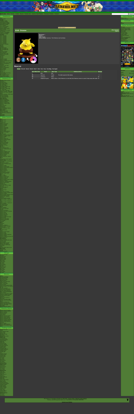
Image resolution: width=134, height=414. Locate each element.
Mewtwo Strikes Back (4, 277)
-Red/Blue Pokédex (3, 20)
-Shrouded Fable (3, 348)
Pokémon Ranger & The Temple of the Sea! (6, 287)
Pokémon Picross (3, 168)
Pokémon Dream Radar (4, 176)
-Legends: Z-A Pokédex (4, 32)
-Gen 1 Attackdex (3, 35)
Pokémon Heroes (3, 282)
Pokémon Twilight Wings (4, 100)
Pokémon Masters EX (4, 128)
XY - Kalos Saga (3, 89)
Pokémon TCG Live (3, 145)
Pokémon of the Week (4, 54)
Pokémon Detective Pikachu (5, 306)
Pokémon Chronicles (4, 95)
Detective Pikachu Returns (5, 131)
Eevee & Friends (3, 323)
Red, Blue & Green (3, 229)
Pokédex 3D (2, 183)
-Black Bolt (2, 341)
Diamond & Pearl (3, 189)
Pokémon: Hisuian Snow (4, 102)
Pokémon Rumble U (4, 178)
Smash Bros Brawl (3, 205)
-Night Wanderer (3, 386)
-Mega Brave (2, 376)
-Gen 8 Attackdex (3, 42)
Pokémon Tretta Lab (4, 177)
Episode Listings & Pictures (5, 80)
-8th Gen (1, 57)
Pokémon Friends (3, 125)
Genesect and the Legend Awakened (5, 296)
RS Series (2, 263)
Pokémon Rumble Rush (4, 152)
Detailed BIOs (2, 257)
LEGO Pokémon (3, 68)
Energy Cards (2, 333)
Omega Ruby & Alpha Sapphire (6, 159)
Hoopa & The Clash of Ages (5, 299)
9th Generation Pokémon (4, 74)
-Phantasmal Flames (4, 339)
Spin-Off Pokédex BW (4, 49)
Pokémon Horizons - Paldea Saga (6, 94)
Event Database (3, 73)
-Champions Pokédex (4, 33)
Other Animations (3, 109)
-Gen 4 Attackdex (3, 38)
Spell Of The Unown (4, 279)
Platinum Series (3, 266)
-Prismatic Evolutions (4, 345)
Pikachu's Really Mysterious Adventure (5, 322)
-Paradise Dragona (3, 384)
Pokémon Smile (3, 141)
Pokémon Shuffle (3, 165)
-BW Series (2, 359)
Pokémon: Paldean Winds (5, 103)
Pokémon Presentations (4, 67)
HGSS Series (2, 267)
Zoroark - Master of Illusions (5, 290)
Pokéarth (57, 13)
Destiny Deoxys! (3, 284)
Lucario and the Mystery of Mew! (6, 285)
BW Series (2, 268)
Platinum (1, 190)
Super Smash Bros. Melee (5, 227)
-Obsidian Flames (3, 353)
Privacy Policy (71, 398)
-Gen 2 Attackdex (3, 36)
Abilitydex (2, 46)
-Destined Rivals (3, 343)
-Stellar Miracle (3, 385)
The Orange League (4, 83)
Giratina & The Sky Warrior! (5, 288)
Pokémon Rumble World (4, 166)
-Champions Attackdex (4, 44)
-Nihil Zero (2, 373)
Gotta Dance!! (2, 314)
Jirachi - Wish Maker (4, 283)
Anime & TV (6, 78)
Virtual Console (3, 241)
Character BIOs (3, 256)
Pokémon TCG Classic (4, 336)
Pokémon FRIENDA (4, 251)
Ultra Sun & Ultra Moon (4, 147)
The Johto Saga (3, 84)
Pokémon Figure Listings (125, 28)
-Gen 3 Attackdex (3, 37)
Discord (21, 13)
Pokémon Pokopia (3, 124)
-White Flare (2, 342)
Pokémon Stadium (3, 235)
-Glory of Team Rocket (4, 379)
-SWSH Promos (3, 366)
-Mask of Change (3, 387)
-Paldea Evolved (3, 354)
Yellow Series (2, 261)
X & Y (1, 158)
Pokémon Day (2, 66)
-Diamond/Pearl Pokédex (4, 23)
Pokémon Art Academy (4, 162)
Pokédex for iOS (3, 187)
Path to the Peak (3, 105)
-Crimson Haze (3, 388)
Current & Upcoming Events (5, 72)
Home (8, 13)
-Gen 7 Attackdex (3, 41)
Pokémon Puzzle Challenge (5, 226)
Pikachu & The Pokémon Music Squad (6, 325)
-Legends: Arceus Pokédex (5, 30)
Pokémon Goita (3, 249)
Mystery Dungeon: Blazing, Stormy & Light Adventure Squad (6, 195)
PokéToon (2, 104)
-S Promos (2, 394)
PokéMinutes (2, 106)
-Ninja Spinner (2, 372)
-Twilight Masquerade (4, 349)
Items (122, 36)
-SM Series (2, 357)
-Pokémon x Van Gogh (4, 65)
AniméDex (2, 81)
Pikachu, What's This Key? (5, 324)
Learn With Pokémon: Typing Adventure (5, 186)
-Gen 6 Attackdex (3, 40)
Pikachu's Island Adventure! (5, 317)
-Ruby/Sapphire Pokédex (4, 22)
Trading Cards (7, 328)
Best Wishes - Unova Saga (5, 88)
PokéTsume (2, 115)
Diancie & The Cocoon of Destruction (4, 298)
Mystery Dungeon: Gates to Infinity (6, 179)
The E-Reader (2, 220)
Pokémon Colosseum (4, 210)
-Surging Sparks (3, 346)
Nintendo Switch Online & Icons (6, 247)
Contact (17, 13)
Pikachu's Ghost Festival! (4, 316)
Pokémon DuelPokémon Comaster (124, 18)
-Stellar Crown (2, 347)
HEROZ (132, 71)
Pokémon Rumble (3, 193)
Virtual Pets (2, 245)
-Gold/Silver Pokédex (4, 21)
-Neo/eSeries (2, 362)
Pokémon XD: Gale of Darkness (6, 211)
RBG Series (2, 260)
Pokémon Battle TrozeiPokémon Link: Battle (6, 161)
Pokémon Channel (3, 213)
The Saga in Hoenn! (4, 85)
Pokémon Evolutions (4, 101)
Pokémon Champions (4, 123)
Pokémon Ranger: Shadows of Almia (5, 201)
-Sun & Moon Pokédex (4, 26)
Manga (6, 253)
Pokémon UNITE (3, 129)
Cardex (1, 50)
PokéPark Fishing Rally (4, 219)
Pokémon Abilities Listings (126, 29)
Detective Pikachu (3, 154)
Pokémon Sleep (3, 130)
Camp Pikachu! (3, 313)
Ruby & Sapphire (3, 207)
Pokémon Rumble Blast (4, 182)
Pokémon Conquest (3, 180)
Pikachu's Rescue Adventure (5, 311)
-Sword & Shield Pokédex (5, 28)
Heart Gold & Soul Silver (4, 191)
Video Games (6, 117)
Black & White (2, 174)
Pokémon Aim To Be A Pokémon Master (6, 93)
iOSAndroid (122, 23)
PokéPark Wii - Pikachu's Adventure (4, 197)
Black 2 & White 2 (3, 175)
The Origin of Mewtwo (4, 276)
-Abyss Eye (2, 371)
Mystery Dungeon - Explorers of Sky (6, 199)
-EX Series (2, 361)
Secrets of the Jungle (4, 304)
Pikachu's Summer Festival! (5, 315)
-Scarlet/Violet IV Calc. (4, 53)
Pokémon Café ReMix (4, 127)
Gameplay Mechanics (125, 35)
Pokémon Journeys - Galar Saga (6, 91)
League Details (123, 34)
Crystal (1, 224)
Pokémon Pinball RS (4, 214)
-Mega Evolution (3, 340)
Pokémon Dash (3, 212)
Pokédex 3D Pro (3, 184)
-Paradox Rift (2, 351)
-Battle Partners (3, 381)
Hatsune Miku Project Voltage (5, 62)
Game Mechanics (3, 52)
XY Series (2, 270)
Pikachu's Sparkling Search (5, 320)
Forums (12, 13)
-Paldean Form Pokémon (4, 76)
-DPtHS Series (3, 360)
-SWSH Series (2, 356)
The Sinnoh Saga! (3, 87)
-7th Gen (1, 58)
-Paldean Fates (3, 350)
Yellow (1, 230)
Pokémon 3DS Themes (4, 243)
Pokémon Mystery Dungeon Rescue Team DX (5, 140)
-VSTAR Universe (3, 390)
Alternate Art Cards (3, 334)
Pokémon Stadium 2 (4, 225)
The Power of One (3, 278)
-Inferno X (2, 375)
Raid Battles (2, 335)
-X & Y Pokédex (3, 25)
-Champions (2, 55)
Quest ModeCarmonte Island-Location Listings (124, 32)
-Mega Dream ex (3, 374)
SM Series (2, 272)
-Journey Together (3, 344)
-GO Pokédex (2, 31)
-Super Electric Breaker (4, 383)
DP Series (2, 265)
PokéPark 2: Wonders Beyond (5, 181)
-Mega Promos (3, 364)
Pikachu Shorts (6, 308)
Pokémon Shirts (3, 69)
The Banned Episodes (4, 96)
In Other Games (3, 240)
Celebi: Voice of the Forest (5, 281)
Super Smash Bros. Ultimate (5, 156)
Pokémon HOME (3, 136)
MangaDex (2, 255)
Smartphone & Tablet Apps (5, 244)
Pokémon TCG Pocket (4, 132)
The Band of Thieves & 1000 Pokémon (5, 164)
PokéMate (2, 221)
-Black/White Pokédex (4, 24)
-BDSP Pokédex (3, 29)
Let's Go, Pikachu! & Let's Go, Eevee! (5, 149)
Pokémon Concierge (4, 110)
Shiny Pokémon (3, 97)
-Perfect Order (2, 337)
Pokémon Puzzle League (4, 231)
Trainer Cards (2, 332)
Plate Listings (123, 30)
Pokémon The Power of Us (5, 302)
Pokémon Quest (3, 155)
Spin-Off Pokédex (3, 47)
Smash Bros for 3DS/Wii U (5, 172)
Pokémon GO (2, 126)
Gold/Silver (2, 223)
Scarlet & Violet (3, 121)
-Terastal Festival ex (4, 382)
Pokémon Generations (4, 99)
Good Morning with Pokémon (5, 108)
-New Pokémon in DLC (4, 75)
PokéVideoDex (3, 107)
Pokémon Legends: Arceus (5, 135)
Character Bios (3, 82)
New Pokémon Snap (4, 143)
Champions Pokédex (49, 13)
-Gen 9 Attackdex (3, 43)
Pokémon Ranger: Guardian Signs (6, 192)
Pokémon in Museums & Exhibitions (4, 64)
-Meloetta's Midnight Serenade (5, 294)
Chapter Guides (3, 258)
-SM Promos (2, 367)
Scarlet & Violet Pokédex (37, 13)
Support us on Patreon (67, 402)
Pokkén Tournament (4, 170)
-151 (1, 352)
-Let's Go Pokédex (3, 27)
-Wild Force (2, 389)
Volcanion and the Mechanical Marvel (5, 301)
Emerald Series (3, 264)
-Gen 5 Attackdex (3, 39)
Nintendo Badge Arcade (4, 173)
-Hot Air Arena (2, 380)
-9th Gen (1, 56)
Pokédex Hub (28, 13)
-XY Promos (2, 368)
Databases (6, 16)
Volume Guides (3, 259)
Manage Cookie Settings (81, 398)
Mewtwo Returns (3, 280)
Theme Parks (2, 70)
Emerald (1, 209)
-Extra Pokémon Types (4, 331)
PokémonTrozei (3, 217)
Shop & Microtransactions (125, 37)
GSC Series (2, 262)
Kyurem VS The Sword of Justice (6, 293)
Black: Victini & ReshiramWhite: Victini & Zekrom (6, 292)
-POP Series (2, 369)
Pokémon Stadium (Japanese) (5, 234)
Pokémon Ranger (3, 215)
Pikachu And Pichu (3, 312)
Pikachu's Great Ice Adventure (5, 319)
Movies (6, 274)
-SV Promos (2, 365)
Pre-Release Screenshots (125, 27)
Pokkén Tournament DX (4, 153)
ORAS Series (2, 271)
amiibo (1, 246)
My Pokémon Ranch (4, 204)
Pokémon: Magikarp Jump (5, 151)
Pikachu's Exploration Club (5, 318)
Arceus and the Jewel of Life (5, 289)
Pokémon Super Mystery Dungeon (6, 167)
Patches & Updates (124, 40)
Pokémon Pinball (3, 233)
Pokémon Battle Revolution (5, 198)
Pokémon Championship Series (6, 60)
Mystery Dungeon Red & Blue (5, 216)
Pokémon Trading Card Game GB (6, 236)
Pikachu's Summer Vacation (5, 310)
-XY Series (2, 358)
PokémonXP (2, 61)
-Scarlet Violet (2, 355)
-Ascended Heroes (3, 338)
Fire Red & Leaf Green (4, 208)
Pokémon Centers (3, 59)
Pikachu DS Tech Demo (4, 218)
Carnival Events (124, 39)
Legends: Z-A (2, 122)
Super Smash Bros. (3, 237)
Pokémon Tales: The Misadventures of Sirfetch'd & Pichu (5, 112)
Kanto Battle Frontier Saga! (5, 86)
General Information (4, 254)
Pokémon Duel (3, 171)
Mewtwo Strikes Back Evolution (6, 303)
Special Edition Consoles (4, 242)
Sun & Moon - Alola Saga (4, 90)
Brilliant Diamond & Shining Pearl (6, 134)
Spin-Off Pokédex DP (4, 48)
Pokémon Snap (3, 232)
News (1, 18)
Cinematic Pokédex (3, 51)
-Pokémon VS (2, 391)
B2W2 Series (2, 269)
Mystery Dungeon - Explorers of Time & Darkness (6, 203)
